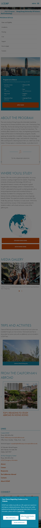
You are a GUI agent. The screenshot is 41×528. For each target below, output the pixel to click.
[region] (19, 512)
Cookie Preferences (19, 522)
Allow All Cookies (11, 518)
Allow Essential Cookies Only (27, 517)
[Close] (36, 499)
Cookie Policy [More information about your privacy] (20, 511)
